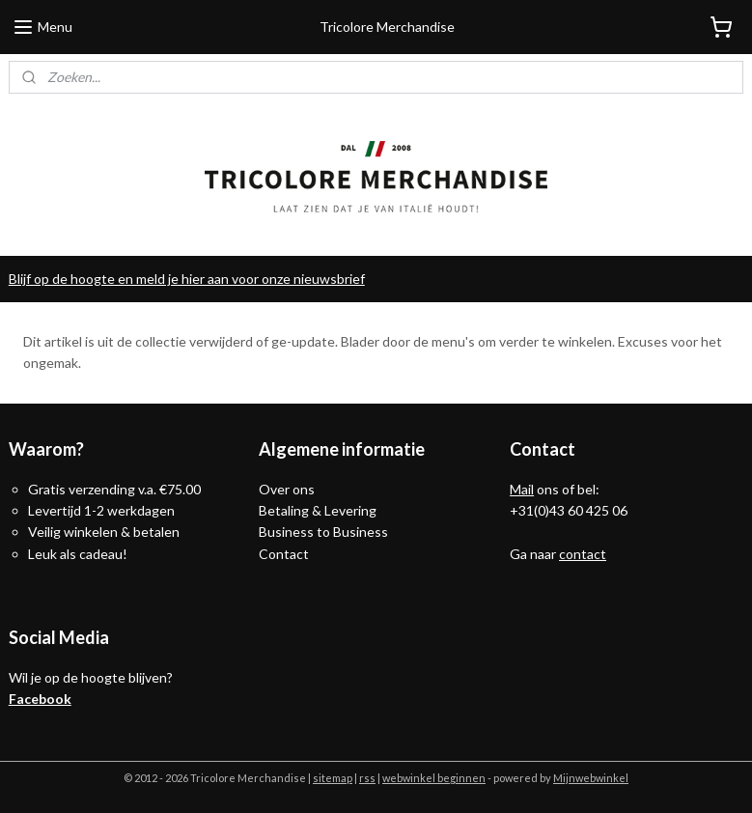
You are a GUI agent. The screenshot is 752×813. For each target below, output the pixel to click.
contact (582, 554)
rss (367, 777)
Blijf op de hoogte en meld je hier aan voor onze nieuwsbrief (187, 278)
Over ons (287, 489)
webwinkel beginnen (434, 777)
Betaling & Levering (317, 510)
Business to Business (323, 531)
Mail (522, 489)
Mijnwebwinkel (590, 777)
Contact (284, 554)
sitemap (332, 777)
